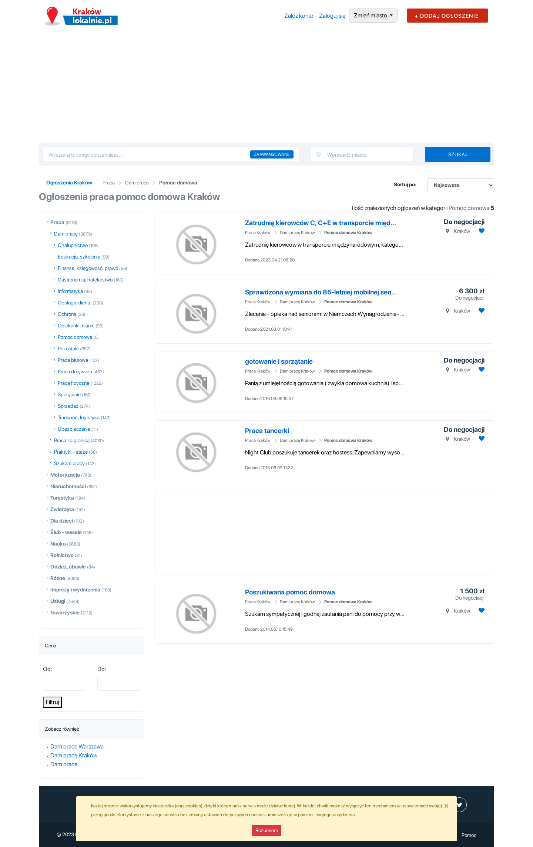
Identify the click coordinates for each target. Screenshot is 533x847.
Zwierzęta (62, 509)
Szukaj (457, 154)
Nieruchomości (68, 486)
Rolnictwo (62, 555)
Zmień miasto (371, 15)
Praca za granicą (72, 440)
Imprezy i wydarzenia (75, 590)
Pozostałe (68, 348)
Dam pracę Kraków (73, 755)
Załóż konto (299, 15)
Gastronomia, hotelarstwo (85, 280)
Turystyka (62, 498)
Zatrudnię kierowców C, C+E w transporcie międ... (320, 223)
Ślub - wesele (66, 532)
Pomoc (469, 835)
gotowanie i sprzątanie (279, 361)
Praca (109, 183)
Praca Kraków (258, 232)
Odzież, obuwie (68, 567)
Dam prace (137, 183)
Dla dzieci (61, 521)
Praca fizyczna (73, 383)
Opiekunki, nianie (76, 326)
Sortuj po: (405, 184)
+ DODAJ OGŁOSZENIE (447, 16)
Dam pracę (66, 234)
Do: (101, 669)
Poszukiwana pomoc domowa (290, 592)
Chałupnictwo (73, 245)
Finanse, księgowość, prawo (88, 268)
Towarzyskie (65, 613)
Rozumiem (266, 830)
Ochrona (67, 314)
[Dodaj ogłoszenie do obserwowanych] (481, 230)
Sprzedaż (68, 406)
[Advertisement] (266, 88)
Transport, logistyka (79, 417)
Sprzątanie (69, 394)
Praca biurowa (73, 360)
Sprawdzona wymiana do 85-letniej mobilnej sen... (321, 292)
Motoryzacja (65, 475)
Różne (57, 578)
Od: (47, 669)
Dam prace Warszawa (77, 746)
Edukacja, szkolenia (79, 257)
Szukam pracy (69, 463)
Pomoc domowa (178, 183)
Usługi (57, 601)
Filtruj (52, 702)
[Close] (446, 805)
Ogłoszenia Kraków (69, 183)
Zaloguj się (332, 15)
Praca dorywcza (75, 371)
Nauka (58, 544)
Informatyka (70, 291)
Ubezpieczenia (74, 429)
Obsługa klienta (74, 303)
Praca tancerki (267, 430)
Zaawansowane (272, 154)
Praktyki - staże (71, 452)
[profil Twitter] (459, 804)
